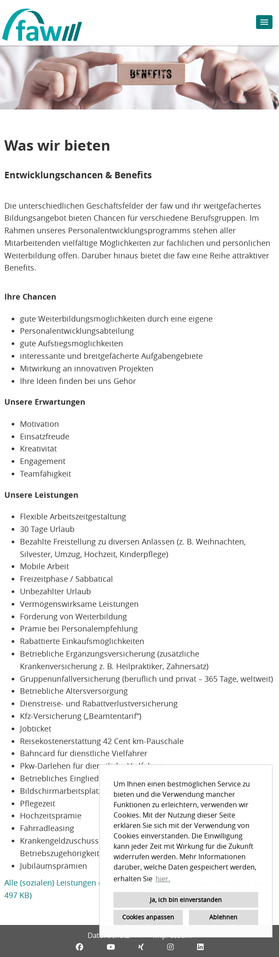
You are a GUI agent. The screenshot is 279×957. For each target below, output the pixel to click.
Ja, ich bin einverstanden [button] (186, 900)
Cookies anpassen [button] (148, 917)
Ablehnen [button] (223, 917)
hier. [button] (163, 878)
